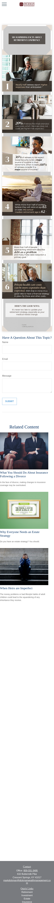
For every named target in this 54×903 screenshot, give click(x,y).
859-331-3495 (31, 870)
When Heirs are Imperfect (16, 588)
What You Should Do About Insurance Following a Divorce (24, 474)
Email (5, 359)
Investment (26, 895)
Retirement (26, 892)
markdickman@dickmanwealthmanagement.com (27, 881)
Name (5, 342)
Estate (27, 898)
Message (6, 376)
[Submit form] (9, 401)
